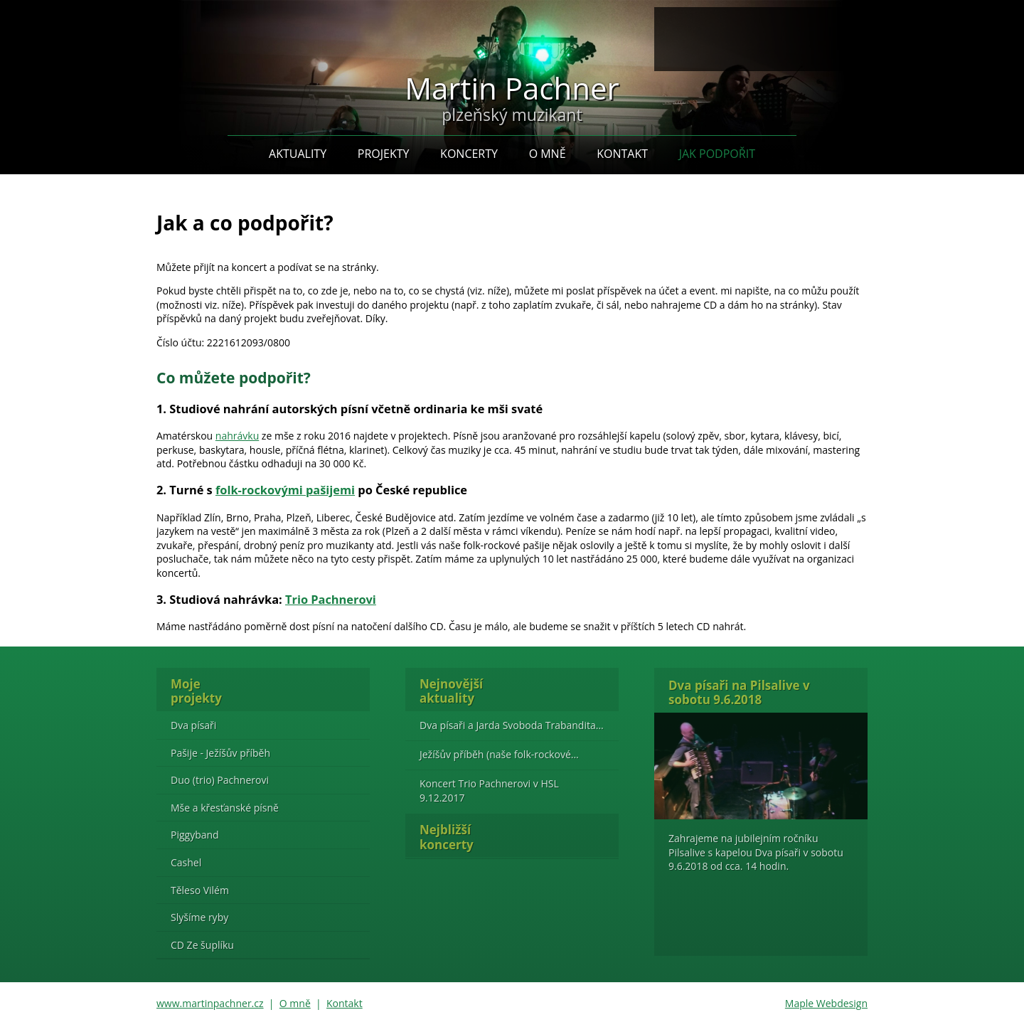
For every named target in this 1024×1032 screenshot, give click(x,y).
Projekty (384, 153)
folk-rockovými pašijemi (285, 490)
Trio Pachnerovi (330, 599)
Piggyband (195, 834)
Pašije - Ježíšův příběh (220, 753)
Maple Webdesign (826, 1003)
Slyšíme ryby (199, 917)
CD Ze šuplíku (202, 945)
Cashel (186, 862)
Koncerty (469, 153)
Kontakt (622, 153)
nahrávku (237, 435)
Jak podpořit (717, 153)
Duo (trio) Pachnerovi (220, 780)
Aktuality (297, 153)
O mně (547, 153)
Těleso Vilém (200, 890)
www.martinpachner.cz (210, 1003)
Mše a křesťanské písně (225, 807)
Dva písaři (193, 725)
